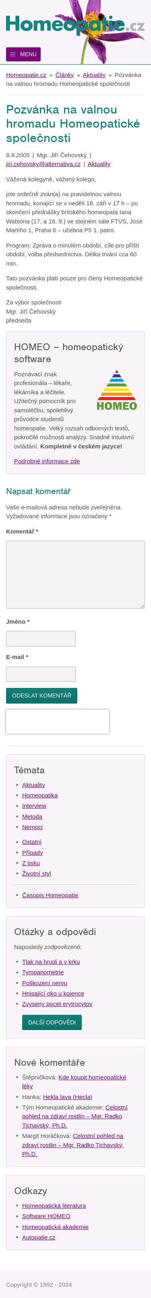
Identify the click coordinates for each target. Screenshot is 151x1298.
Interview (34, 805)
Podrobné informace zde (47, 461)
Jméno (17, 621)
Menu (28, 54)
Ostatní (31, 841)
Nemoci (32, 826)
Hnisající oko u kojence (53, 993)
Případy (32, 852)
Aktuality (94, 74)
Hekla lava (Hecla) (68, 1096)
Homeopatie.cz (26, 74)
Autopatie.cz (39, 1237)
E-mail (17, 656)
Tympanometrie (43, 972)
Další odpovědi (52, 1022)
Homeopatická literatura (54, 1205)
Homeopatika (40, 795)
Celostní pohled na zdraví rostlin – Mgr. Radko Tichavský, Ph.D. (75, 1116)
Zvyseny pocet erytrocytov (57, 1003)
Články (65, 74)
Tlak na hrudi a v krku (51, 961)
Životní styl (36, 873)
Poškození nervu (44, 983)
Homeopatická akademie (55, 1226)
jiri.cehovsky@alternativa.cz (43, 163)
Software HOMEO (46, 1216)
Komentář (22, 531)
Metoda (32, 816)
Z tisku (31, 863)
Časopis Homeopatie (50, 895)
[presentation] (57, 722)
